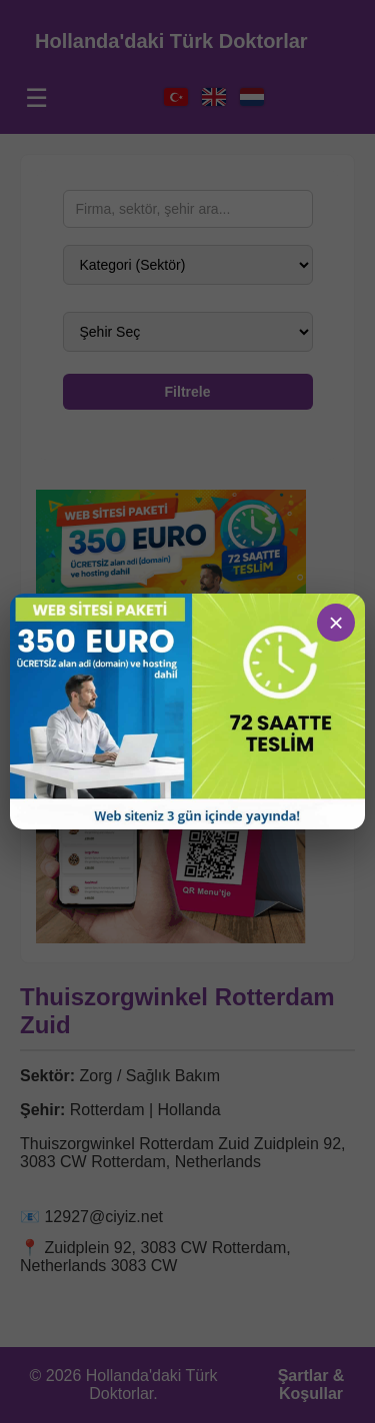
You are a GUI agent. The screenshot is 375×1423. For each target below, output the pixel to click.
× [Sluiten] (335, 623)
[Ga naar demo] (187, 712)
